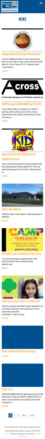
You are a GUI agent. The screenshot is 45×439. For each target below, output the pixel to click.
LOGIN (6, 434)
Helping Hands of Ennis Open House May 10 (21, 54)
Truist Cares (7, 389)
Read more (5, 71)
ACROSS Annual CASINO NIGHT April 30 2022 (22, 104)
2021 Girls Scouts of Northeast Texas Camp (21, 254)
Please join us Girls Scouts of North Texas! (21, 301)
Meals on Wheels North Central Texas (19, 351)
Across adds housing (11, 209)
